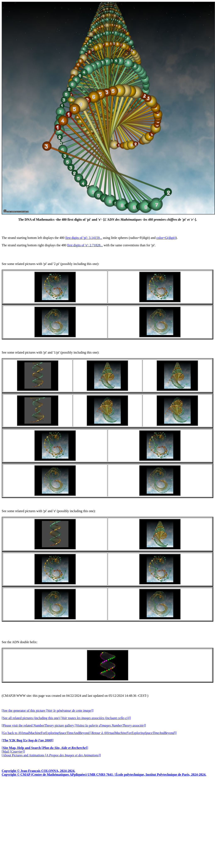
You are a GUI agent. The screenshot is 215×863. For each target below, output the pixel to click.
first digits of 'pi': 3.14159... (83, 238)
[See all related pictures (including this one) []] (66, 718)
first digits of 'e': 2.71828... (85, 245)
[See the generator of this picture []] (47, 710)
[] (28, 740)
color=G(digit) (166, 238)
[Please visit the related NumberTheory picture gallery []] (74, 725)
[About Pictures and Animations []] (51, 755)
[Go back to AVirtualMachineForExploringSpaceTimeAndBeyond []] (89, 733)
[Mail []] (13, 751)
